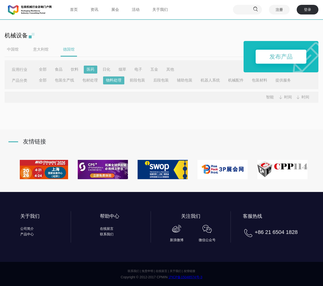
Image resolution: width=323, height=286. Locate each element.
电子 (138, 69)
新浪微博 (176, 240)
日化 (106, 69)
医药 (90, 69)
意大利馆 (41, 49)
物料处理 (113, 80)
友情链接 (189, 271)
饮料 (74, 69)
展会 (115, 9)
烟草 (122, 69)
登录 (307, 9)
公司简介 (27, 229)
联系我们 (106, 234)
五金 (154, 69)
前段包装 (137, 80)
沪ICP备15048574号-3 (185, 277)
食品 (59, 69)
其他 (170, 69)
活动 (136, 9)
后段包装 (161, 80)
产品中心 (27, 234)
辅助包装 (184, 80)
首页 (74, 9)
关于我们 (160, 9)
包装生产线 (64, 80)
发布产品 (281, 56)
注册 (279, 9)
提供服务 (283, 80)
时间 (288, 97)
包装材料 (259, 80)
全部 (43, 69)
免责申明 (147, 271)
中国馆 (13, 49)
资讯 (94, 9)
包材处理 (90, 80)
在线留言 (106, 229)
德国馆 (69, 49)
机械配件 (236, 80)
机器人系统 (210, 80)
